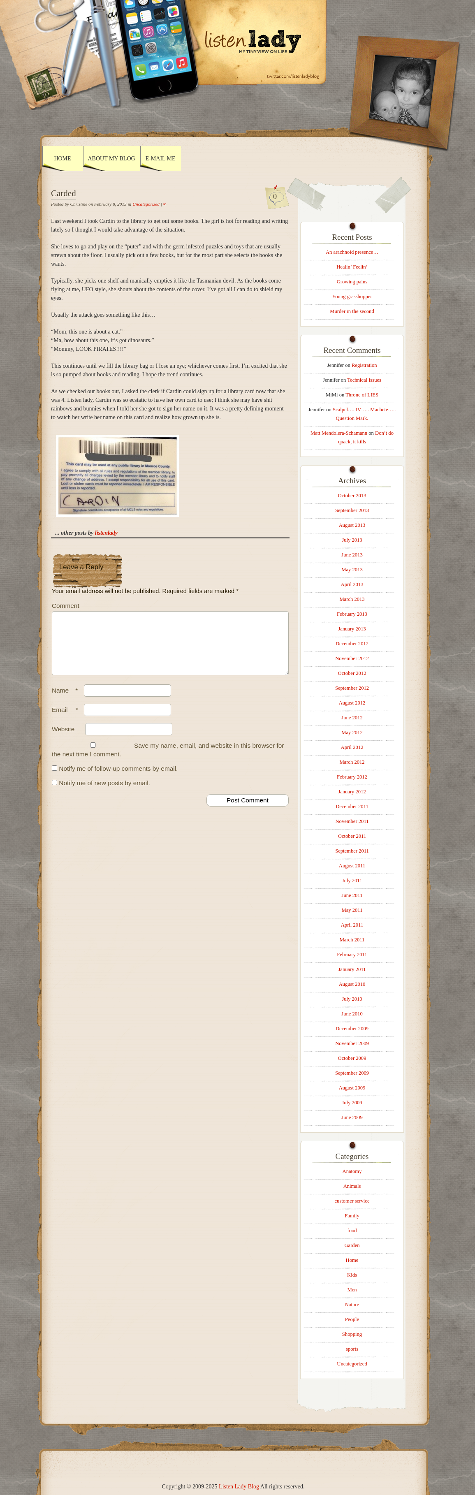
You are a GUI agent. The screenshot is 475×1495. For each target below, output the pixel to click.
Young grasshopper (352, 296)
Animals (352, 1186)
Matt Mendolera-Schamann (338, 433)
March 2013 (351, 599)
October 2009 (352, 1058)
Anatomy (352, 1171)
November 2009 (352, 1043)
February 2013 (352, 614)
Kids (352, 1275)
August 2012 (352, 703)
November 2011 (351, 821)
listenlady (106, 533)
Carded (63, 193)
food (352, 1230)
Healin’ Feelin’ (352, 267)
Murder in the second (352, 311)
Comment (65, 605)
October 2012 (352, 673)
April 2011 (352, 925)
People (352, 1319)
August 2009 (352, 1088)
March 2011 (352, 940)
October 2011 (352, 836)
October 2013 (352, 495)
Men (352, 1290)
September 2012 (352, 688)
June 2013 (351, 555)
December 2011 (352, 806)
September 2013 (352, 510)
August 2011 (352, 866)
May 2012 (351, 732)
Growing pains (352, 282)
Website (63, 738)
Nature (352, 1304)
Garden (351, 1245)
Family (352, 1216)
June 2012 (351, 718)
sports (352, 1349)
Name (67, 700)
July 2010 (352, 999)
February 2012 (352, 777)
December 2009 (352, 1028)
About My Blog (111, 158)
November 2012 (352, 658)
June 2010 (351, 1014)
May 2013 (351, 570)
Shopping (352, 1334)
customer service (352, 1201)
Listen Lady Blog (239, 1486)
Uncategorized (146, 204)
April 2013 (352, 584)
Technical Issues (364, 380)
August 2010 (352, 984)
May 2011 (352, 910)
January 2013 (352, 629)
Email (67, 719)
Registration (364, 365)
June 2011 (352, 895)
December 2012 (352, 644)
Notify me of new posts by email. (104, 792)
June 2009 (351, 1117)
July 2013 (352, 540)
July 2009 (352, 1103)
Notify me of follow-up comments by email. (118, 778)
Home (62, 158)
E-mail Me (161, 158)
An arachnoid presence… (352, 252)
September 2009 (352, 1073)
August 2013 (352, 525)
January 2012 (352, 792)
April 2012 (352, 747)
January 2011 (352, 969)
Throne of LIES (361, 395)
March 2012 (351, 762)
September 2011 (352, 851)
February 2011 (352, 954)
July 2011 (352, 880)
